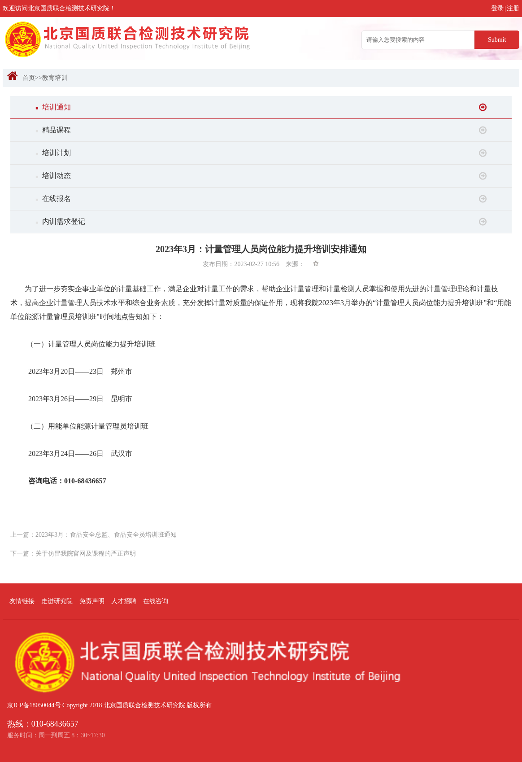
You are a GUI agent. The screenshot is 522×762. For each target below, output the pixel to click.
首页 (28, 77)
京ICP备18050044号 (34, 705)
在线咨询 (155, 601)
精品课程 (261, 130)
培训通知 (261, 107)
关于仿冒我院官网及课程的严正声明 (85, 553)
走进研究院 (57, 601)
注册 (513, 8)
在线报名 (261, 199)
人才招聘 (123, 601)
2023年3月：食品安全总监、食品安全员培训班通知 (106, 534)
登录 (497, 8)
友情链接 (22, 601)
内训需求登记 (261, 221)
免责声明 (91, 601)
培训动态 (261, 176)
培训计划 (261, 153)
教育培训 (54, 77)
